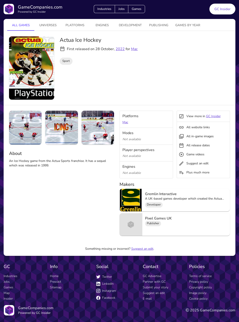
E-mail (147, 298)
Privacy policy (198, 282)
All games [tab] (21, 25)
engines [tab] (102, 25)
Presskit (55, 282)
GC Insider (213, 116)
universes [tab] (48, 25)
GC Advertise (152, 276)
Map (7, 293)
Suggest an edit (142, 249)
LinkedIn (105, 284)
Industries (104, 9)
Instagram (106, 291)
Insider (8, 298)
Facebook (105, 298)
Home (54, 276)
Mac (134, 49)
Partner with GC (154, 282)
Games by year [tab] (187, 25)
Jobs (121, 9)
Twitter (104, 277)
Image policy (197, 293)
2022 (120, 49)
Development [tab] (130, 25)
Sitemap (55, 287)
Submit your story (155, 287)
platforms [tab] (75, 25)
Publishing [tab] (158, 25)
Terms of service (200, 276)
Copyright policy (200, 287)
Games (136, 9)
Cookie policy (198, 298)
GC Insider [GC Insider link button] (222, 9)
